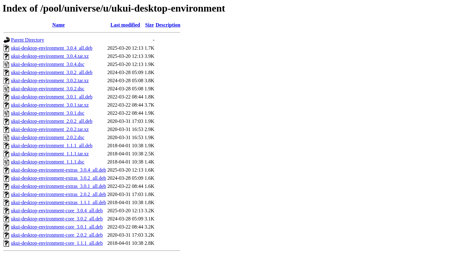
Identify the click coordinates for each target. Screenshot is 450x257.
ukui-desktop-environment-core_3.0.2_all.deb (57, 218)
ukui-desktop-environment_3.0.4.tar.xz (50, 56)
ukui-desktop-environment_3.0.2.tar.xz (50, 80)
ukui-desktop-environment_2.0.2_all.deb (51, 121)
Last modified (125, 25)
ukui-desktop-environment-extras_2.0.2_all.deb (58, 194)
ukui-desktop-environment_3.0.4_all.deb (51, 48)
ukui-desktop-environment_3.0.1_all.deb (51, 96)
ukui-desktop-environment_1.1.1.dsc (47, 161)
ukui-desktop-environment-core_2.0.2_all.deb (57, 235)
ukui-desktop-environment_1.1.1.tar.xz (50, 153)
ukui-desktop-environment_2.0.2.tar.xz (50, 129)
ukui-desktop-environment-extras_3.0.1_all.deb (58, 186)
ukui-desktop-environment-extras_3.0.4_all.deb (58, 170)
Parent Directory (27, 40)
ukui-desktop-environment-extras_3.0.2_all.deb (58, 178)
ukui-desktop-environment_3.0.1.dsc (47, 113)
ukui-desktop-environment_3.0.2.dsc (47, 88)
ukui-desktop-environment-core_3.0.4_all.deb (57, 210)
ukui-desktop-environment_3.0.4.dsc (47, 64)
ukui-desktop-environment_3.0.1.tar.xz (50, 105)
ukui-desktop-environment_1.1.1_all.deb (51, 145)
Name (58, 25)
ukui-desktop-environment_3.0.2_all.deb (51, 72)
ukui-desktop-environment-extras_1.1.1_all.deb (58, 202)
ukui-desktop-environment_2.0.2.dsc (47, 137)
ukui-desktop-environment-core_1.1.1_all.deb (57, 243)
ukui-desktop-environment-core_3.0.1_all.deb (57, 226)
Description (168, 25)
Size (149, 25)
